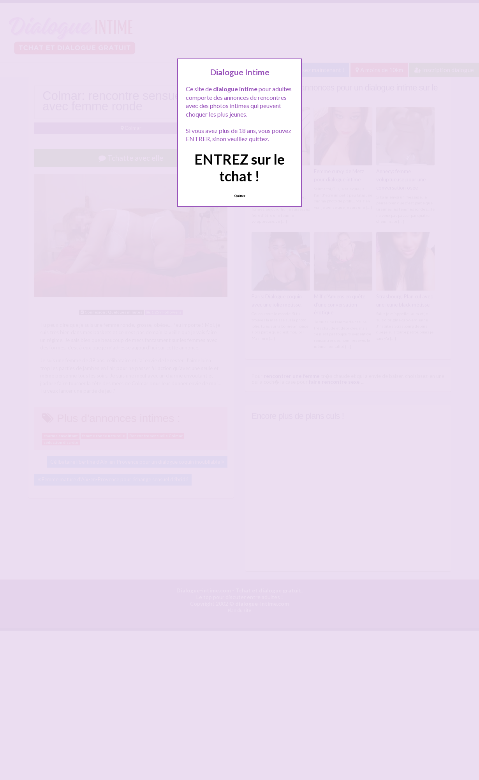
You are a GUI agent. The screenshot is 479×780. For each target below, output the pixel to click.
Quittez (239, 196)
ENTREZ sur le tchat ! (239, 167)
